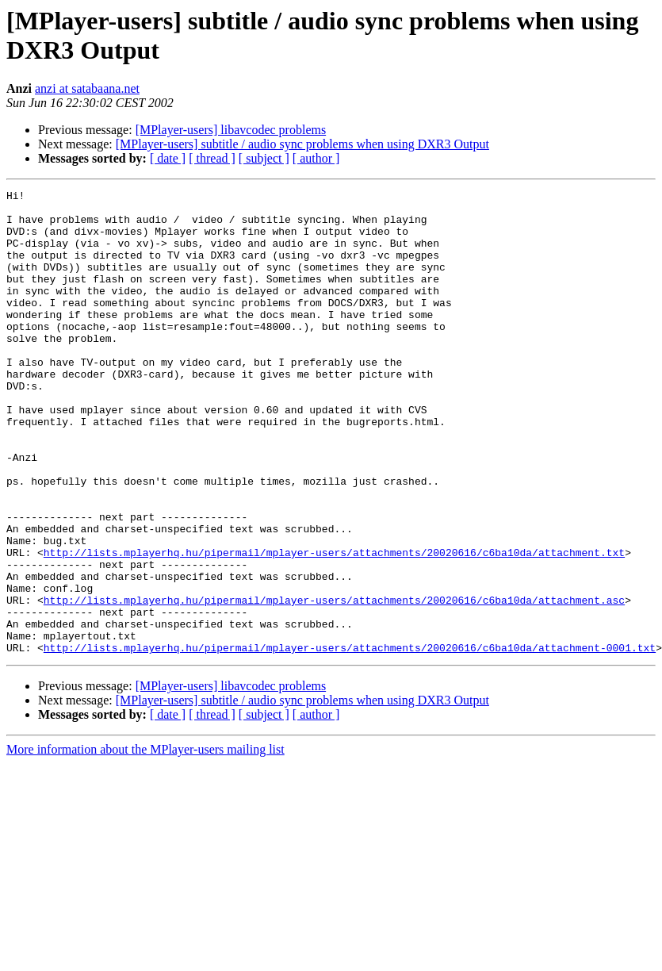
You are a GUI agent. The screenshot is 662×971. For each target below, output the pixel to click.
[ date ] (168, 158)
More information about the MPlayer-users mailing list (145, 842)
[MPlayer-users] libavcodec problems (231, 129)
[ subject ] (264, 158)
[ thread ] (212, 158)
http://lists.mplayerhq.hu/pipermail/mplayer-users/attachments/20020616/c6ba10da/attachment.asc (334, 683)
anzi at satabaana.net (87, 88)
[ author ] (316, 158)
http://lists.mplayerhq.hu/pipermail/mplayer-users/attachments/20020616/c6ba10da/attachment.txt (334, 626)
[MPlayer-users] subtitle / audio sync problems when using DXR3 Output (302, 144)
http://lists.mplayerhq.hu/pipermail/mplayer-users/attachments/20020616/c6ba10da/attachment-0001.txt (350, 740)
